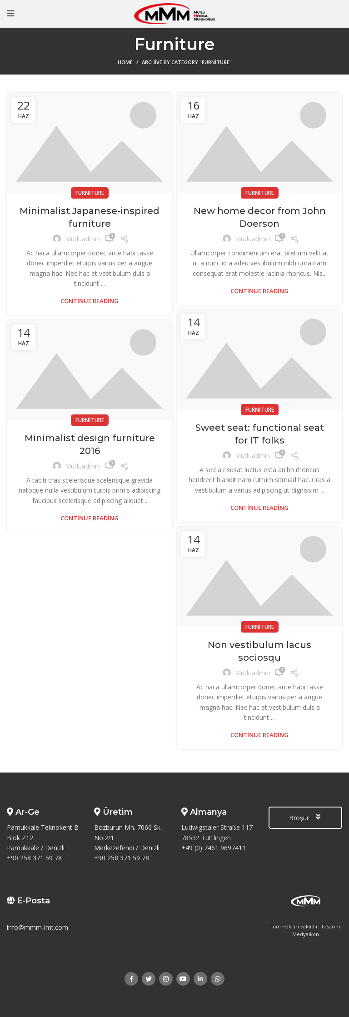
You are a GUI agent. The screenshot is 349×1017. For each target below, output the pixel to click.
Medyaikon (305, 934)
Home (125, 62)
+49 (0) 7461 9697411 (213, 847)
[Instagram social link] (166, 979)
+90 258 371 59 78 (34, 857)
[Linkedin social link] (200, 979)
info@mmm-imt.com (37, 927)
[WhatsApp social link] (217, 979)
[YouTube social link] (183, 979)
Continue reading (89, 301)
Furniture (89, 193)
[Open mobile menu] (10, 14)
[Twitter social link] (148, 979)
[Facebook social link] (131, 979)
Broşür (305, 817)
